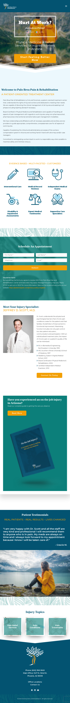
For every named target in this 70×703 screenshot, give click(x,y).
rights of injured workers (28, 103)
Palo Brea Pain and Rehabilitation (31, 698)
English (31, 32)
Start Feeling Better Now (35, 58)
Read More (17, 413)
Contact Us (35, 685)
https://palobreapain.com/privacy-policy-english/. (27, 288)
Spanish (41, 32)
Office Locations (35, 682)
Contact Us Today (49, 375)
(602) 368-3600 (38, 670)
